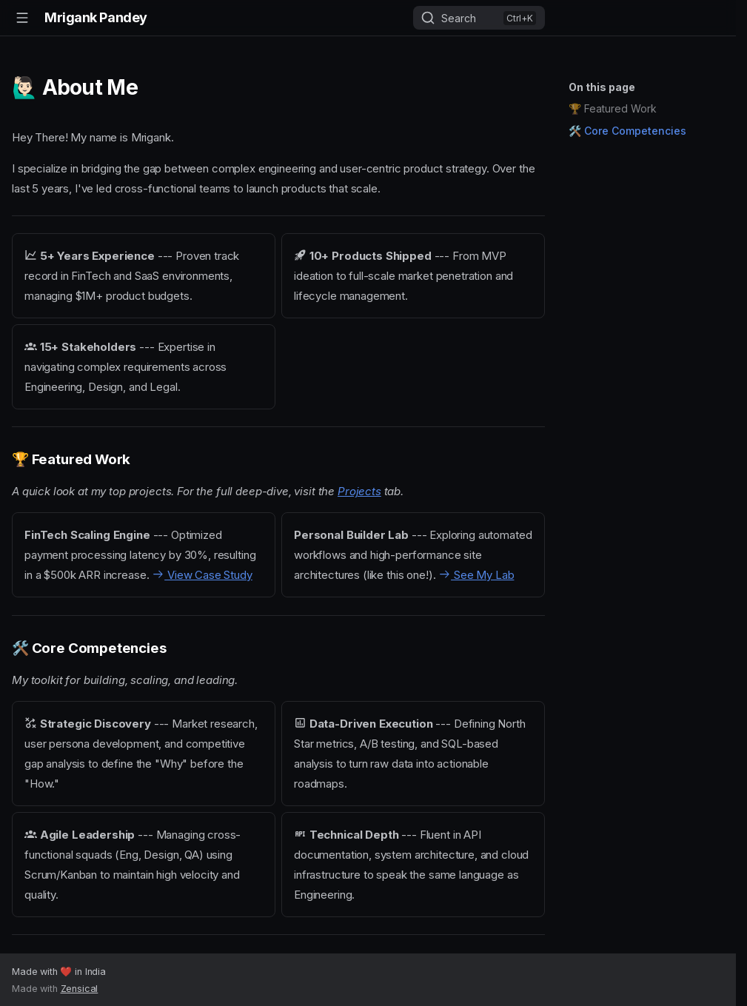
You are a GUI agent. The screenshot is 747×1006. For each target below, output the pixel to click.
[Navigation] (22, 17)
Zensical (79, 988)
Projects (359, 491)
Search (458, 18)
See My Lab (476, 575)
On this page (602, 87)
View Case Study (202, 575)
